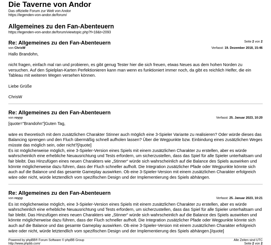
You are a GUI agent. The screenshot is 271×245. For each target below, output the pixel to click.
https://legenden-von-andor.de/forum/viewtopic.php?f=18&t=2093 (59, 32)
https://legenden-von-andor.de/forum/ (37, 15)
